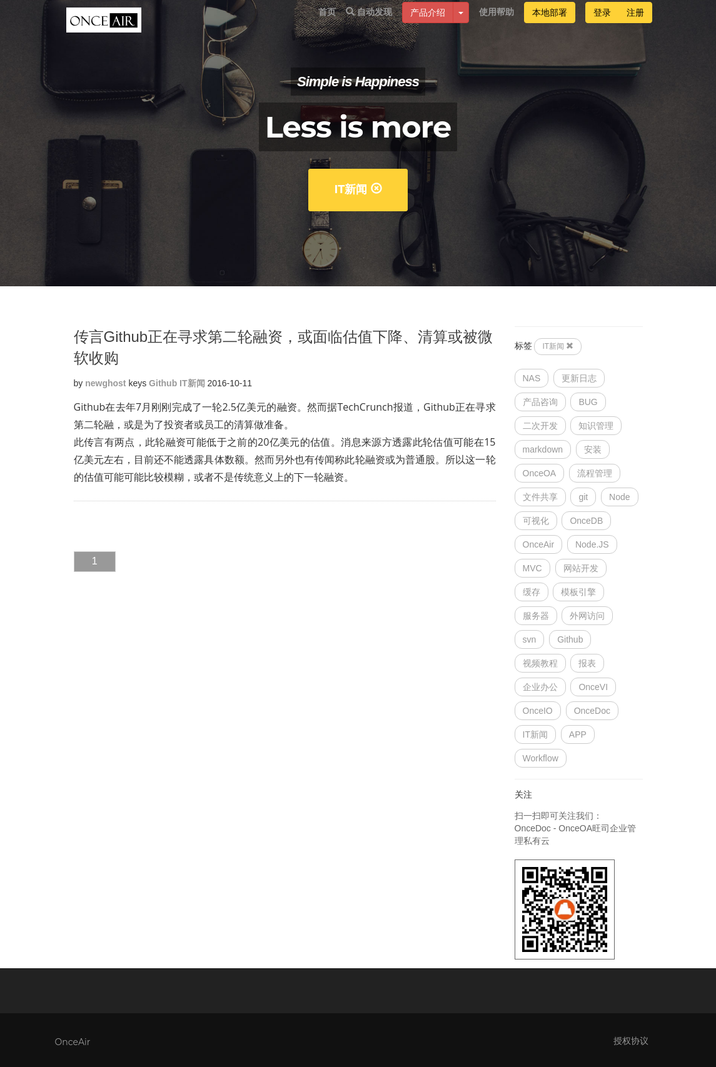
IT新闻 (357, 189)
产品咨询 (540, 402)
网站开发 (580, 568)
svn (530, 639)
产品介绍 (427, 26)
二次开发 (540, 426)
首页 (327, 26)
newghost (105, 383)
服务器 (536, 616)
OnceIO (538, 711)
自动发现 (369, 26)
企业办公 (540, 687)
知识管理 (595, 426)
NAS (532, 378)
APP (578, 734)
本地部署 (549, 26)
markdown (543, 449)
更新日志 (579, 378)
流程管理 (594, 473)
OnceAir (539, 544)
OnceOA (540, 473)
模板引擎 (578, 592)
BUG (587, 402)
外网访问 (587, 616)
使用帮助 (496, 26)
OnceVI (593, 687)
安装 (593, 449)
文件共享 (540, 497)
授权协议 (630, 1041)
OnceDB (586, 521)
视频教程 (540, 663)
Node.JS (592, 544)
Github (163, 383)
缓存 (531, 592)
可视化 (536, 521)
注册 (635, 26)
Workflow (540, 758)
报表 (587, 663)
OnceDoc (592, 711)
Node (619, 497)
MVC (532, 568)
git (583, 497)
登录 (602, 26)
